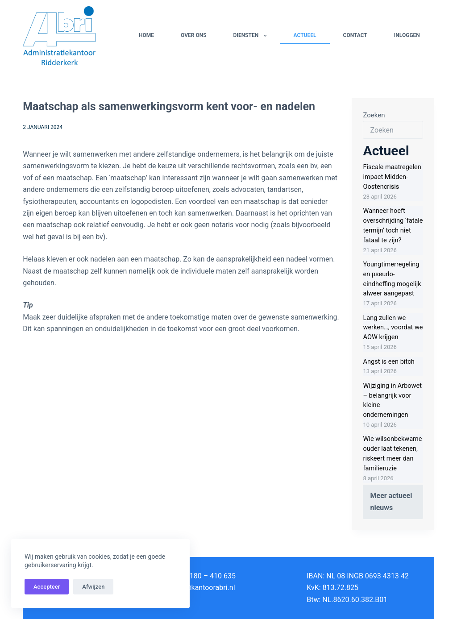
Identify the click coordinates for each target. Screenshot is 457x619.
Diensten (251, 35)
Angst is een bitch (388, 362)
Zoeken (374, 115)
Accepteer (46, 586)
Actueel (305, 35)
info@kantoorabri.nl (204, 587)
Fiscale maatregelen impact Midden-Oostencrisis (392, 177)
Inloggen (407, 35)
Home (146, 35)
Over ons (194, 35)
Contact (355, 35)
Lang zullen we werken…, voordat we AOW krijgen (393, 327)
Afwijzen (93, 586)
